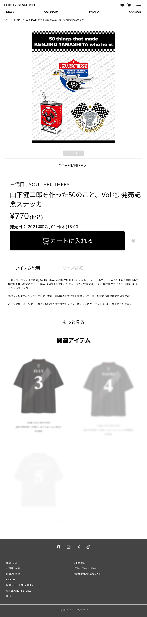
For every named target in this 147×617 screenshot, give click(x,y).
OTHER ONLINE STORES (18, 590)
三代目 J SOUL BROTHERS (39, 184)
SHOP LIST (11, 562)
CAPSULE (135, 11)
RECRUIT (10, 579)
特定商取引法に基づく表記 (87, 574)
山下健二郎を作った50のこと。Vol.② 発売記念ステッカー (56, 19)
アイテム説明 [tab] (27, 268)
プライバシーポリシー (85, 568)
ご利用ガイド (13, 568)
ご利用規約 (79, 562)
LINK (8, 596)
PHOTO (94, 11)
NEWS (10, 11)
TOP (5, 19)
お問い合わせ (13, 574)
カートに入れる (67, 241)
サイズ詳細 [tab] (72, 268)
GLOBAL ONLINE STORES (19, 585)
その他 (16, 19)
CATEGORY (51, 11)
